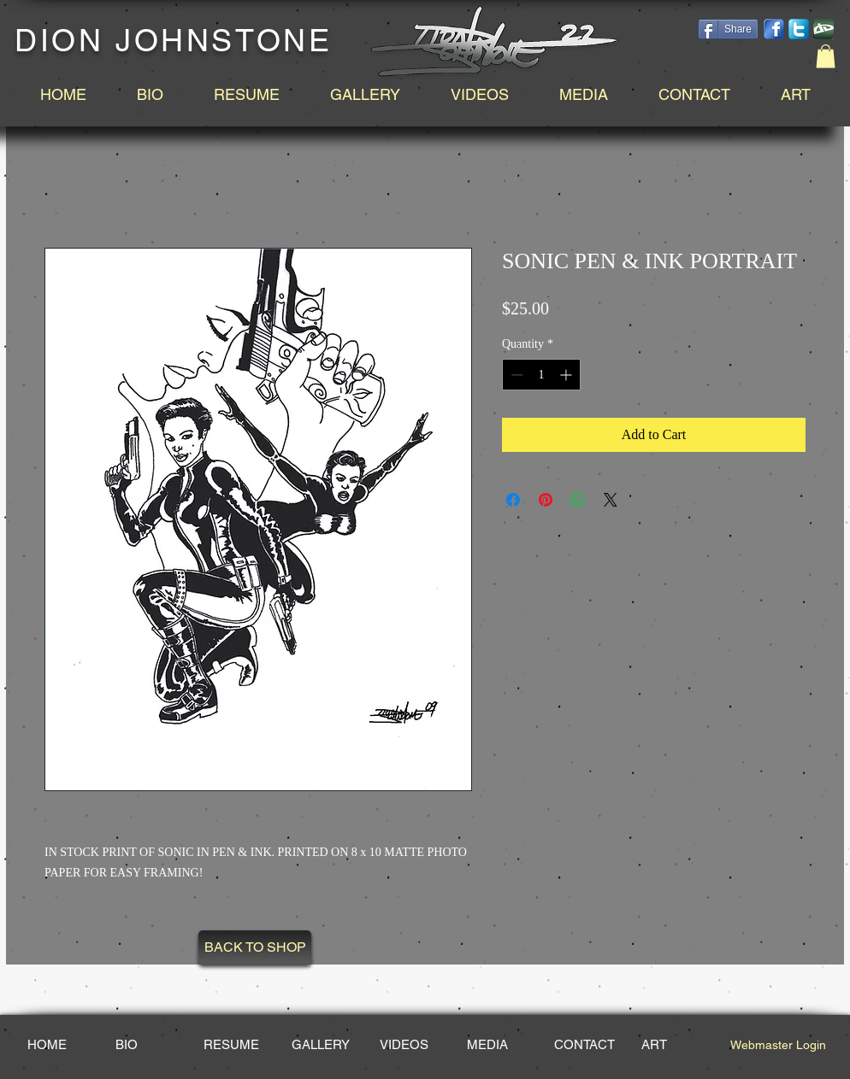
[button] (825, 55)
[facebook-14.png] (774, 29)
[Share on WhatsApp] (578, 500)
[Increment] (567, 375)
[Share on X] (610, 500)
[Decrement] (515, 375)
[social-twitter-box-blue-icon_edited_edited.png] (798, 29)
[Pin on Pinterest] (545, 500)
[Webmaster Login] (778, 1044)
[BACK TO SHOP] (254, 947)
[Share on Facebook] (513, 500)
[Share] (728, 29)
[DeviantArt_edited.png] (823, 29)
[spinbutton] (541, 375)
